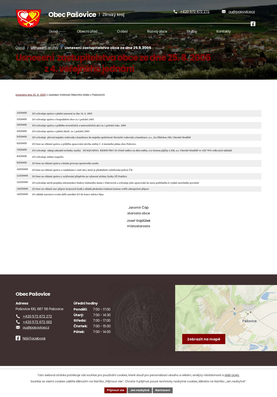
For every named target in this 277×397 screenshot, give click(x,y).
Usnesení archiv (44, 55)
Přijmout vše (114, 390)
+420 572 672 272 (194, 15)
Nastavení (164, 390)
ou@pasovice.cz (241, 15)
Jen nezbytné (140, 390)
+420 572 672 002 (37, 329)
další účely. (232, 375)
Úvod (20, 55)
